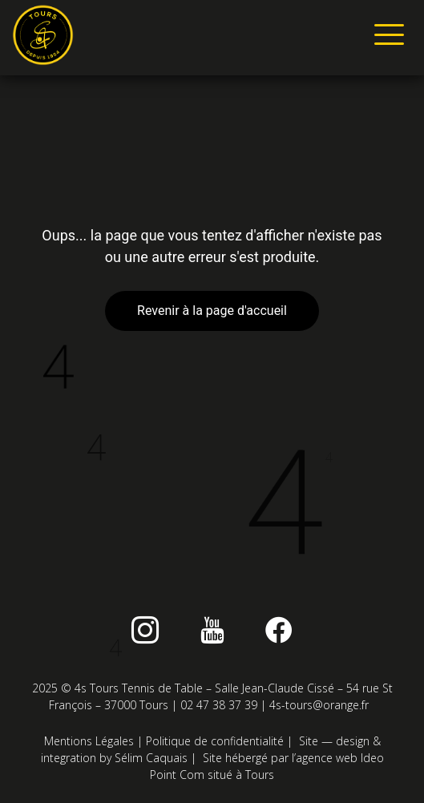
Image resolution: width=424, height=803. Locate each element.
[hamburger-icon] (386, 38)
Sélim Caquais (151, 757)
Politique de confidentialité (215, 741)
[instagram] (145, 630)
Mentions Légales (89, 741)
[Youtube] (212, 630)
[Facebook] (279, 630)
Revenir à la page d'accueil (212, 310)
